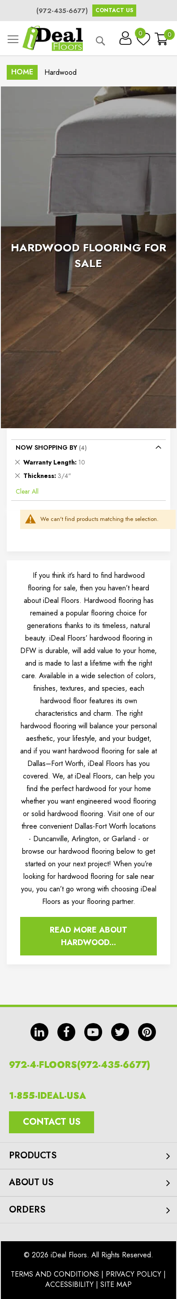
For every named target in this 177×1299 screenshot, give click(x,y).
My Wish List (141, 35)
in (39, 1032)
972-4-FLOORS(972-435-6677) (79, 1064)
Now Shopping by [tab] (46, 447)
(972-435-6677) (62, 11)
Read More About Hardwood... (88, 936)
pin (147, 1032)
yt (93, 1032)
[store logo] (52, 38)
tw (120, 1032)
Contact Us (114, 10)
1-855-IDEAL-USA (47, 1095)
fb (66, 1032)
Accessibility (69, 1284)
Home (22, 72)
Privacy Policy (133, 1274)
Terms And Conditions (55, 1274)
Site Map (116, 1284)
